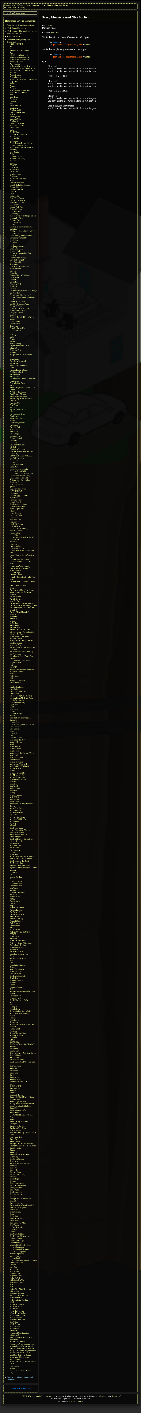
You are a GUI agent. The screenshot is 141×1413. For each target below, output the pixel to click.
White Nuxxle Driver (18, 1315)
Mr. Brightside (15, 810)
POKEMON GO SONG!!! (20, 932)
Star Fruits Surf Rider (18, 1128)
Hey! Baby (14, 517)
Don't (12, 299)
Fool (11, 412)
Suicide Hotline (15, 1148)
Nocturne (13, 852)
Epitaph (13, 352)
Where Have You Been (18, 1313)
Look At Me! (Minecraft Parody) (22, 724)
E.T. (11, 357)
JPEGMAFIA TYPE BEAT (20, 661)
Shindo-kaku (14, 1077)
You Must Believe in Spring (20, 1355)
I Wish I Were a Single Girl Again (22, 581)
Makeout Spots (15, 749)
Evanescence (14, 359)
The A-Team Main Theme (19, 59)
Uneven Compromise (18, 1247)
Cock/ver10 (14, 233)
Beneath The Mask (17, 123)
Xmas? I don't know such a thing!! (23, 1344)
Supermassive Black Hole (19, 1155)
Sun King (13, 1152)
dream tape (14, 326)
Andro (12, 84)
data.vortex (14, 264)
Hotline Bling (15, 533)
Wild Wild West (16, 1318)
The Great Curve (16, 482)
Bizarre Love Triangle (18, 145)
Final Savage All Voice (18, 394)
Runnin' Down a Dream (19, 1033)
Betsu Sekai (14, 128)
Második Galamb (16, 757)
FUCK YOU (14, 429)
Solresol (13, 1093)
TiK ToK (13, 1201)
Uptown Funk (15, 1258)
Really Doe (14, 978)
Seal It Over (14, 1057)
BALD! (13, 104)
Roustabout (14, 1022)
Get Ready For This (17, 445)
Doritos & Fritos (16, 306)
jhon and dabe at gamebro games (67, 44)
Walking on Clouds (17, 1282)
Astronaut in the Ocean (18, 93)
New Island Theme (17, 832)
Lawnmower (14, 694)
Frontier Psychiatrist (17, 423)
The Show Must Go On (18, 1082)
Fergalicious (14, 381)
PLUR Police (15, 930)
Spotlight (13, 1124)
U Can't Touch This (17, 1227)
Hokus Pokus (15, 526)
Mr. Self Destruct (16, 812)
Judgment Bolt (15, 663)
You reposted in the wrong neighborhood (20, 1358)
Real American (15, 974)
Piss (11, 928)
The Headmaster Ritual (18, 504)
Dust (11, 333)
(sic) (11, 1084)
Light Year (14, 705)
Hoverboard (14, 539)
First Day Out (15, 403)
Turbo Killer (14, 1221)
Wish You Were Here (17, 1320)
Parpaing (13, 906)
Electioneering (15, 344)
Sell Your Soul (15, 1066)
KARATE (13, 667)
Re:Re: (12, 989)
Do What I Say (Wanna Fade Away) (23, 291)
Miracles (13, 782)
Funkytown (14, 432)
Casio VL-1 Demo (17, 198)
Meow (12, 771)
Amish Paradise (16, 77)
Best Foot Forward (17, 126)
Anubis (12, 86)
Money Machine (16, 795)
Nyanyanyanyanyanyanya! (20, 865)
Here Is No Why (16, 515)
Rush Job (13, 1038)
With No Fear (15, 1326)
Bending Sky (15, 121)
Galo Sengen (14, 434)
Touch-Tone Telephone (18, 1207)
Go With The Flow (17, 458)
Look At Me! (15, 722)
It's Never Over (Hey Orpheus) (21, 652)
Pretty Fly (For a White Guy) (21, 943)
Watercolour (14, 1291)
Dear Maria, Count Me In (19, 266)
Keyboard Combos (17, 672)
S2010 (12, 1040)
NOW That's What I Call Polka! (22, 857)
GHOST (13, 447)
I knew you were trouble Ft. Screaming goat (20, 569)
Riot (11, 1002)
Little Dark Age (15, 713)
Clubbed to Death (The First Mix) (22, 231)
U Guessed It (15, 1229)
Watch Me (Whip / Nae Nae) (20, 1289)
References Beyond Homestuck (28, 5)
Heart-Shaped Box (17, 509)
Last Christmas (15, 689)
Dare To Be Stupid (17, 260)
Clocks (12, 225)
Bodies (12, 154)
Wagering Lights (16, 1276)
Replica (13, 985)
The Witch (14, 1322)
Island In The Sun (16, 634)
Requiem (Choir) (16, 987)
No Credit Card (15, 846)
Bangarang (14, 108)
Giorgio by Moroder (17, 449)
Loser (12, 731)
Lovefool (13, 733)
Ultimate (13, 1232)
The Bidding (14, 132)
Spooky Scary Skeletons (19, 1122)
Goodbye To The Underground (21, 473)
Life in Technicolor (17, 700)
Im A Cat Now (15, 601)
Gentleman (14, 440)
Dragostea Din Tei (16, 313)
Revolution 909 (15, 996)
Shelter (12, 1075)
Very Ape (13, 1267)
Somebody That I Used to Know (22, 1097)
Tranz (12, 1214)
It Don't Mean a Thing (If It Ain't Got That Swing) (22, 642)
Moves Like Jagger (17, 808)
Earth (12, 337)
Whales (12, 1302)
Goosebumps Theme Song (19, 476)
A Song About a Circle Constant (22, 1104)
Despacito (13, 273)
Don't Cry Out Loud (17, 302)
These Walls (14, 1190)
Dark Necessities (16, 262)
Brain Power (14, 172)
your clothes (14, 1366)
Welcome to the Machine (19, 1300)
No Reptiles (14, 848)
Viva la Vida (14, 1271)
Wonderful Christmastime (19, 1333)
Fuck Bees (14, 425)
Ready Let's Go (15, 972)
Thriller (13, 1196)
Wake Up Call (15, 1278)
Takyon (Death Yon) (17, 1174)
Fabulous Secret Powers (19, 366)
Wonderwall (14, 1335)
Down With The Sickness (19, 308)
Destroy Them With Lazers (20, 275)
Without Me (14, 1329)
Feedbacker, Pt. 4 (16, 372)
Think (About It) (16, 1192)
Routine (13, 1027)
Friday (12, 421)
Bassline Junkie (15, 110)
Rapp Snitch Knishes (17, 965)
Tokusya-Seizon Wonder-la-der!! (22, 1205)
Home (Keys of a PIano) (19, 528)
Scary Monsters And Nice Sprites (55, 5)
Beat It (12, 115)
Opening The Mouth (17, 892)
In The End (14, 623)
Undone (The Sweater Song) (20, 1245)
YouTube (55, 32)
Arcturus (13, 88)
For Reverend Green (17, 414)
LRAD (12, 735)
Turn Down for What (17, 1223)
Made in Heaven (16, 742)
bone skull (13, 161)
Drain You (13, 315)
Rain (11, 961)
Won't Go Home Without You (21, 1337)
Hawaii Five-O (15, 502)
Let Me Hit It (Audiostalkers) (21, 696)
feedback (115, 1396)
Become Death (15, 119)
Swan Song (14, 1157)
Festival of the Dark (17, 383)
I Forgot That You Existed (19, 559)
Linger (12, 711)
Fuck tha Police (15, 427)
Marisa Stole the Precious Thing (22, 753)
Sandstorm (14, 1049)
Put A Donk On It (16, 952)
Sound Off (14, 1108)
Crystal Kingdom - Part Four (20, 253)
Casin (12, 194)
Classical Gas (15, 220)
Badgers (13, 101)
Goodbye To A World (18, 471)
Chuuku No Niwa (16, 218)
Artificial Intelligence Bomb (20, 90)
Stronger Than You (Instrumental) (22, 1144)
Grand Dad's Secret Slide (19, 478)
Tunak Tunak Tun (16, 1218)
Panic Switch (15, 901)
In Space (13, 621)
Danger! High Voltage (18, 258)
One (11, 879)
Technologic (14, 1179)
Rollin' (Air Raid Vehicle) (19, 1013)
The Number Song (17, 863)
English (72, 1401)
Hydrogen (13, 544)
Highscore (13, 522)
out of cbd (13, 895)
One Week (13, 888)
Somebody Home (16, 1095)
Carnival (13, 192)
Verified (13, 1265)
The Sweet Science (17, 1159)
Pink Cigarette (15, 923)
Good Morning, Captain (19, 469)
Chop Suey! (14, 214)
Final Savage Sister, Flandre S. (21, 399)
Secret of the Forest (17, 1060)
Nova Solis (14, 854)
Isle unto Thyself (16, 639)
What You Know (16, 1307)
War (11, 1285)
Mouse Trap (14, 801)
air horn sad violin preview (20, 66)
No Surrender (15, 850)
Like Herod (14, 709)
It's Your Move (15, 654)
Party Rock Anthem (17, 908)
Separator (13, 1068)
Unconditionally (16, 1243)
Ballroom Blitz (15, 106)
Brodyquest (14, 176)
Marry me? (14, 755)
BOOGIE (13, 165)
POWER (13, 934)
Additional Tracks (21, 1388)
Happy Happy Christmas (19, 495)
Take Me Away (15, 1172)
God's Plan (14, 460)
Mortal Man (14, 799)
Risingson (13, 1007)
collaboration (103, 1396)
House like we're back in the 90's (22, 537)
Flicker (12, 407)
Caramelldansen (16, 187)
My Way (13, 824)
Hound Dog (14, 535)
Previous (8, 7)
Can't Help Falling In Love (20, 185)
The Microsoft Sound (18, 779)
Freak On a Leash (16, 418)
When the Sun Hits (17, 1311)
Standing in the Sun (17, 1126)
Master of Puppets (16, 762)
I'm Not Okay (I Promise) (19, 612)
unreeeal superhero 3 (17, 1254)
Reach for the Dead (17, 969)
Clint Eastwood (15, 222)
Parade (12, 903)
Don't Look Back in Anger (20, 304)
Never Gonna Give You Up (20, 830)
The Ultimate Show (17, 1234)
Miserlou (13, 784)
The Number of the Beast (19, 861)
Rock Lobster (15, 1009)
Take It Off (14, 1170)
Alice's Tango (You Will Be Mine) (22, 68)
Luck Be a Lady (16, 738)
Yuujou (12, 1368)
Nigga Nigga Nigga (17, 841)
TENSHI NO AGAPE (18, 1185)
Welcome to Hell (16, 1298)
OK (11, 875)
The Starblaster (15, 1130)
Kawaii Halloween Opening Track (22, 669)
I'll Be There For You (18, 586)
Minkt (87, 44)
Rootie (12, 1016)
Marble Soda (14, 751)
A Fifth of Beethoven (18, 392)
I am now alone (15, 546)
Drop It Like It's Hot (17, 328)
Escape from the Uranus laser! (21, 355)
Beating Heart (15, 117)
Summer (13, 1150)
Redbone (13, 983)
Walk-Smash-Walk (17, 1280)
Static (12, 1135)
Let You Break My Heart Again (21, 698)
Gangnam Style (15, 436)
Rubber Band (15, 1029)
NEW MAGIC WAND (18, 835)
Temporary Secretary (17, 1183)
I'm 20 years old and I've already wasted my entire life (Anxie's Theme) (22, 592)
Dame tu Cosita (15, 255)
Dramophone (15, 321)
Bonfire (13, 163)
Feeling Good (15, 377)
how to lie (13, 542)
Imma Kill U (14, 614)
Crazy (12, 244)
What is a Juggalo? (17, 1304)
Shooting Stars (15, 1079)
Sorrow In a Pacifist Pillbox (20, 1106)
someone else (15, 1099)
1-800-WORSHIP (16, 44)
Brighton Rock (15, 174)
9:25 (11, 53)
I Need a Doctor (16, 575)
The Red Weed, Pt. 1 (17, 980)
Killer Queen (15, 676)
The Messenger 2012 (17, 775)
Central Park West (16, 207)
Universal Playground (18, 1251)
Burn (11, 181)
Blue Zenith (14, 152)
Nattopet (13, 826)
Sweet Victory (15, 1161)
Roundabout (14, 1020)
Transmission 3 (15, 1212)
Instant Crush (15, 628)
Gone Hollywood (16, 465)
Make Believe (15, 746)
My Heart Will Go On (18, 819)
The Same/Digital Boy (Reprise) (22, 1044)
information (14, 625)
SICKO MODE (15, 1086)
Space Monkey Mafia (18, 1110)
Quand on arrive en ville (19, 954)
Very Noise (14, 1269)
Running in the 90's (17, 1035)
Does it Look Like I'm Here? (20, 295)
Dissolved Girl (15, 284)
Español (80, 1401)
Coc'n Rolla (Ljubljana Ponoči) (21, 236)
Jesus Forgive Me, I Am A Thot (21, 656)
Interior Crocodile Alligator (20, 630)
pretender (13, 939)
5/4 (11, 46)
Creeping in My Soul (17, 247)
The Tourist (14, 1210)
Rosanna (13, 1018)
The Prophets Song (17, 947)
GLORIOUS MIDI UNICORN (21, 456)
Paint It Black (15, 897)
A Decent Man (15, 269)
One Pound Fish (16, 884)
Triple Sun (14, 1216)
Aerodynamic (15, 64)
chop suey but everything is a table (23, 216)
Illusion (13, 588)
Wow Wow (14, 1340)
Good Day (13, 467)
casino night (14, 196)
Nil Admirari (14, 843)
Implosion (13, 619)
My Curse (13, 815)
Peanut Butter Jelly (17, 914)
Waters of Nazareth (17, 1293)
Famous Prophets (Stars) (19, 370)
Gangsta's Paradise (17, 438)
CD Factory (14, 205)
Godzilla (13, 462)
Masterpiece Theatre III (18, 764)
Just (11, 665)
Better (12, 130)
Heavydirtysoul (15, 513)
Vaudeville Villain (16, 1262)
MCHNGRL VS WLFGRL (20, 766)
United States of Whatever (20, 1249)
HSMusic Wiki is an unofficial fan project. (36, 1396)
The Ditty (13, 286)
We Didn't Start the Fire (19, 1296)
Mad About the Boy (17, 740)
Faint (12, 368)
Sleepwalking (15, 1088)
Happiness (14, 493)
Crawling (13, 242)
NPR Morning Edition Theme (21, 859)
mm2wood (14, 786)
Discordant (14, 282)
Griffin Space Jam (16, 484)
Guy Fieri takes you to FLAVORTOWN (18, 490)
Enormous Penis (16, 350)
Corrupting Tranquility (18, 238)
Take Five (13, 1168)
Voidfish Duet (15, 1273)
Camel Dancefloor (17, 183)
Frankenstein (14, 416)
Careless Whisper (16, 189)
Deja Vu (13, 271)
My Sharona (14, 821)
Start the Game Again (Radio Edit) (23, 1133)
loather (12, 716)
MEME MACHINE (17, 768)
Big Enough (14, 139)
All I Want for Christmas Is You (22, 70)
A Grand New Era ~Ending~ (20, 480)
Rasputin (13, 967)
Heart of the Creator (17, 506)
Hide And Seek (15, 520)
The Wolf (13, 1331)
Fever (12, 385)
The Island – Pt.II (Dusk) (19, 636)
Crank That (14, 240)
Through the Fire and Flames (21, 1199)
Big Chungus (15, 137)
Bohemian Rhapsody (17, 159)
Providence (14, 950)
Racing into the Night (18, 958)
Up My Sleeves (15, 1256)
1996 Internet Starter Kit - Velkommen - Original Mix (20, 56)
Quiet (12, 956)
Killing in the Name (17, 680)
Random (21, 7)
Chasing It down (16, 209)
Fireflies (13, 401)
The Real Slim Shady (18, 976)
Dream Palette (15, 324)
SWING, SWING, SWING (20, 1163)
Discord (13, 280)
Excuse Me (14, 363)
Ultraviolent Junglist (17, 1240)
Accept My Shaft (16, 62)
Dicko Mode (14, 277)
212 (11, 48)
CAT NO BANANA (17, 200)
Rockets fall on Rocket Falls (20, 1011)
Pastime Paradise (16, 910)
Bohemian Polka (16, 156)
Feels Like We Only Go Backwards (23, 379)
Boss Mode (14, 167)
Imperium (13, 617)
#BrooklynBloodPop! (18, 178)
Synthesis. (13, 1166)
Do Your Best (15, 293)
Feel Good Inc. (15, 374)
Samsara (13, 1046)
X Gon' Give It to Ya (17, 1342)
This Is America (16, 1194)
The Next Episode (16, 837)
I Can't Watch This (17, 548)
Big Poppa (14, 141)
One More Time (16, 881)
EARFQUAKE (15, 335)
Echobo (13, 339)
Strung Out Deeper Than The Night (23, 1146)
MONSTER (14, 797)
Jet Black (13, 658)
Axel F (12, 95)
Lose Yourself (15, 729)
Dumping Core (15, 330)
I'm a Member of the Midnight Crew (23, 606)
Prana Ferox (14, 936)
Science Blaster (15, 1055)
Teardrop (13, 1177)
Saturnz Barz (15, 1051)
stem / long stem (16, 1137)
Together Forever (16, 1203)
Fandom (56, 42)
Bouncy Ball (14, 170)
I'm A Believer (15, 597)
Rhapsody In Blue (16, 998)
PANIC (12, 899)
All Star (13, 73)
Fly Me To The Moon (18, 410)
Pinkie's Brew (15, 925)
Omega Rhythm (16, 877)
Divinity (13, 288)
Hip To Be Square (16, 524)
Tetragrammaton (16, 1188)
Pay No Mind (15, 912)
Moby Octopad (15, 788)
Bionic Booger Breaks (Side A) (21, 143)
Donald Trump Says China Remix (22, 297)
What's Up (14, 1309)
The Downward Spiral (18, 310)
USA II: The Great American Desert (23, 1260)
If (10, 584)
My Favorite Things (17, 817)
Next (14, 7)
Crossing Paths (15, 251)
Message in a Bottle (17, 773)
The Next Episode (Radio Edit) (21, 839)
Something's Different (18, 1101)
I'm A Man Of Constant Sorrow (21, 603)
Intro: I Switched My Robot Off (22, 632)
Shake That (14, 1073)
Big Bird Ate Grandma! (18, 134)
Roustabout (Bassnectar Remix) (22, 1024)
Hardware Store (16, 500)
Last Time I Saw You (17, 691)
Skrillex (48, 25)
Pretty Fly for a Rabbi (18, 941)
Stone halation (15, 1141)
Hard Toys (14, 498)
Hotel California (16, 531)
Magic (12, 744)
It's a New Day (15, 645)
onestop (13, 890)
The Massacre (15, 760)
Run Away (14, 1031)
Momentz (13, 790)
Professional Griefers (18, 945)
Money (12, 793)
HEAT (12, 511)
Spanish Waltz (15, 1112)
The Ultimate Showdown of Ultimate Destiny (20, 1237)
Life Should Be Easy (17, 702)
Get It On (13, 443)
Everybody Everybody (18, 361)
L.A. (11, 685)
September (14, 1071)
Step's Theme (15, 1139)
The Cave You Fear (17, 203)
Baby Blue (14, 97)
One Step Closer (16, 886)
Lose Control (15, 727)
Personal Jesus (15, 917)
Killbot (12, 674)
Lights (12, 707)
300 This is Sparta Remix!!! (20, 51)
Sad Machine (15, 1042)
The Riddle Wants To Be (19, 1000)
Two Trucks (14, 1225)
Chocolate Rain (15, 211)
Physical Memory (16, 919)
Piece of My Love (16, 921)
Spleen (12, 1119)
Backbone (13, 99)
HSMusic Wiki (9, 5)
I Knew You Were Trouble (19, 566)
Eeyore (12, 341)
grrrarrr (12, 487)
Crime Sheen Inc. (16, 249)
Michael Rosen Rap (17, 777)
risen (11, 1005)
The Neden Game (16, 828)
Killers (12, 678)
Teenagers (13, 1181)
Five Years (14, 405)
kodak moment (15, 683)
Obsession (13, 872)
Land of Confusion (17, 687)
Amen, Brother (15, 75)
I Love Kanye (15, 573)
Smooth (13, 1090)
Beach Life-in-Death (17, 112)
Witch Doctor (15, 1324)
